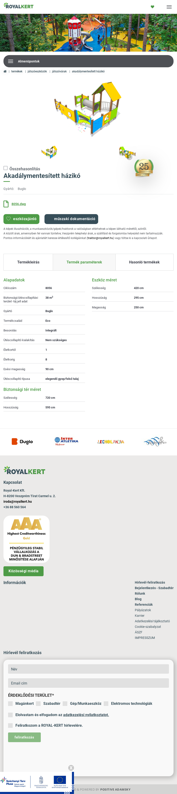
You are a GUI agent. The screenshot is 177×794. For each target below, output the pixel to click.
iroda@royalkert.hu (17, 501)
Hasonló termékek (144, 262)
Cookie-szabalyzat (148, 627)
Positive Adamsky (115, 789)
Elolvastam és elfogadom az (58, 715)
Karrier (140, 615)
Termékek (16, 71)
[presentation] (43, 756)
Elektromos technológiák (128, 703)
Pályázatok (143, 610)
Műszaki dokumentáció (71, 219)
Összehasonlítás (21, 168)
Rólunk (140, 593)
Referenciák (144, 604)
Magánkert (21, 703)
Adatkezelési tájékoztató (152, 621)
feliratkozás (24, 737)
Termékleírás (28, 262)
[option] (88, 110)
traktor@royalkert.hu (100, 238)
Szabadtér (48, 703)
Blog (138, 599)
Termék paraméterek (84, 262)
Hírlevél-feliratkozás (150, 582)
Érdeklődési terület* (31, 695)
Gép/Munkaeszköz (82, 703)
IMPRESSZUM (145, 638)
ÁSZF (138, 632)
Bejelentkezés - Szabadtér (154, 588)
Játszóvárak (59, 71)
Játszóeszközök (37, 71)
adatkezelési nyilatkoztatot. (86, 715)
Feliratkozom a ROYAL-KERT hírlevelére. (45, 725)
